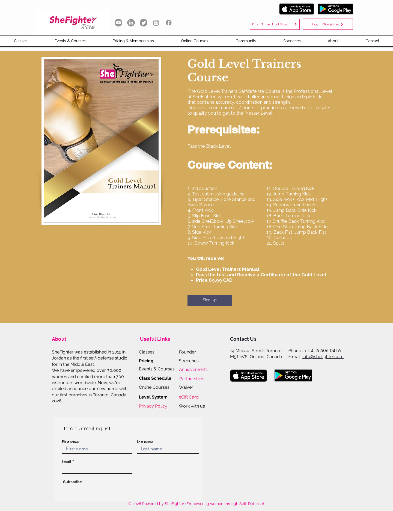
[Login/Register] (328, 24)
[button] (20, 40)
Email (66, 462)
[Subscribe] (72, 482)
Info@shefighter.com (323, 356)
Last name (145, 442)
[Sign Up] (209, 300)
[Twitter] (143, 22)
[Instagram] (156, 22)
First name (70, 442)
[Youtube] (118, 22)
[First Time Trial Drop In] (275, 24)
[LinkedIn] (131, 22)
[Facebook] (168, 22)
